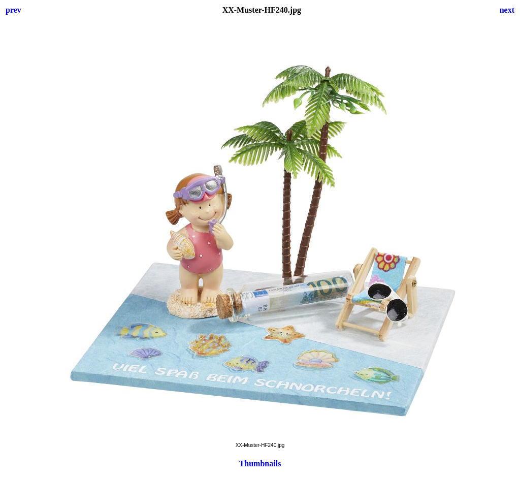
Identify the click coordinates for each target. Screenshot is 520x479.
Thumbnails (260, 463)
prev (13, 10)
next (507, 10)
